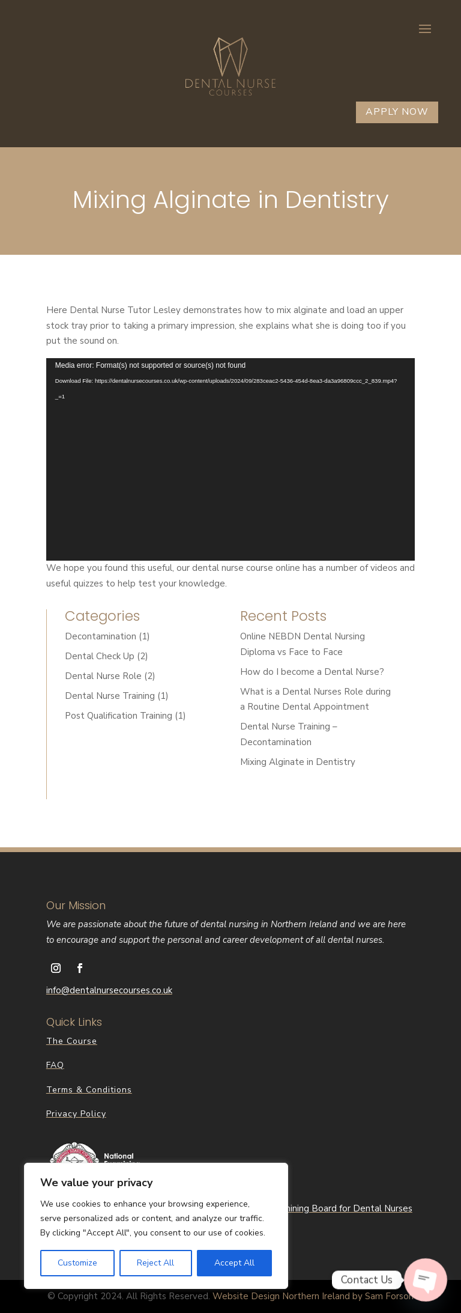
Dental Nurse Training (110, 696)
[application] (230, 459)
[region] (156, 1226)
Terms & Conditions (89, 1089)
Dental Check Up (99, 656)
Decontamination (100, 636)
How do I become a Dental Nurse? (312, 672)
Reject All (155, 1263)
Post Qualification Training (118, 716)
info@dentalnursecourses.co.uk (109, 990)
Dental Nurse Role (103, 676)
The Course (71, 1041)
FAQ (55, 1065)
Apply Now (397, 111)
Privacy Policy (76, 1114)
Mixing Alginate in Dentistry (297, 762)
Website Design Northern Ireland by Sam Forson (313, 1296)
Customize (77, 1263)
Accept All (234, 1263)
